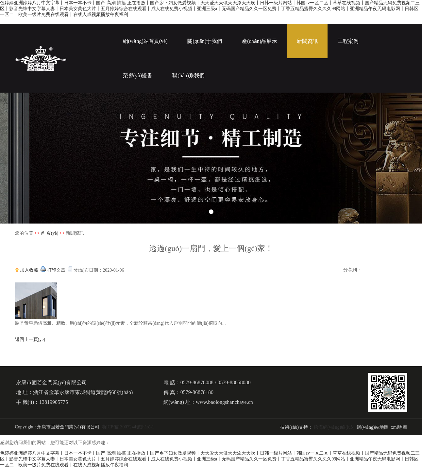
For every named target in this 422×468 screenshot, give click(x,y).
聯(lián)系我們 (188, 75)
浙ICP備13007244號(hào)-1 (128, 426)
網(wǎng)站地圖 (372, 427)
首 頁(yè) (49, 233)
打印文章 (56, 270)
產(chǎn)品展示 (259, 41)
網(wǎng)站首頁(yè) (145, 41)
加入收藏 (29, 270)
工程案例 (348, 41)
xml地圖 (399, 427)
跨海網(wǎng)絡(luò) (334, 427)
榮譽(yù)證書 (138, 75)
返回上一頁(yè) (30, 339)
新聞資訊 (307, 41)
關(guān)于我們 (204, 41)
